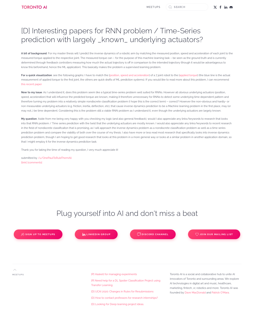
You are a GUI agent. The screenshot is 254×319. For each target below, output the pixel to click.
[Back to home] (34, 7)
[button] (14, 270)
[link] (24, 162)
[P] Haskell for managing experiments (114, 274)
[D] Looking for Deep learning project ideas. (117, 304)
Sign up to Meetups (38, 234)
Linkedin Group (96, 234)
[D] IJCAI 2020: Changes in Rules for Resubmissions (122, 291)
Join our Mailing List (214, 234)
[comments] (35, 162)
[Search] (187, 7)
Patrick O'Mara (220, 292)
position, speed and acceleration (129, 75)
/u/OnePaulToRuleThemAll (55, 158)
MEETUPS (154, 7)
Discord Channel (152, 234)
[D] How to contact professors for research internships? (124, 297)
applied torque (188, 75)
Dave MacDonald (195, 292)
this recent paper (31, 84)
